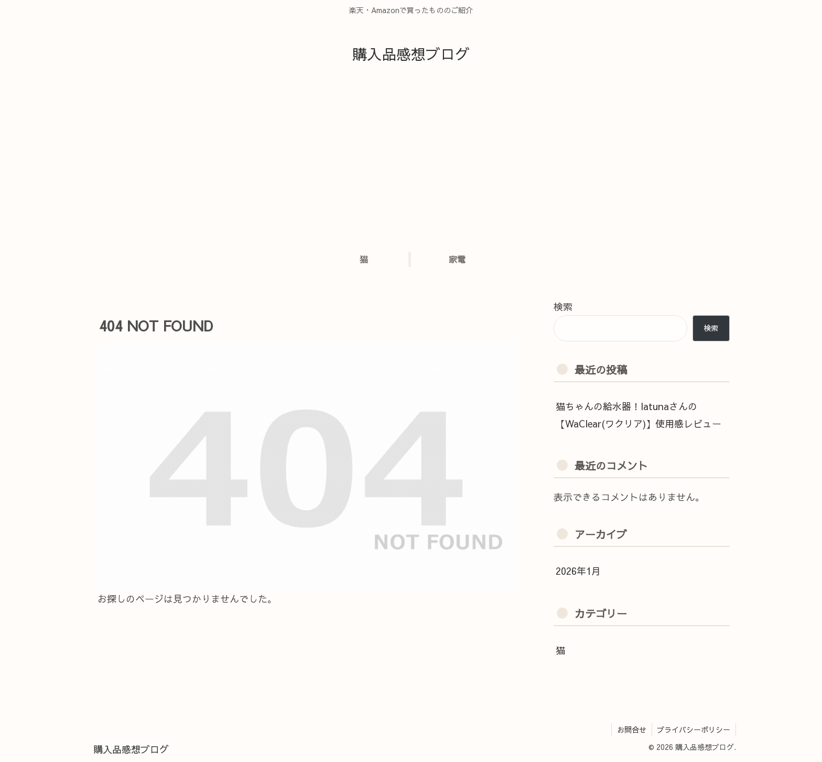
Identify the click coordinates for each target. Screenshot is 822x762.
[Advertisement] (411, 161)
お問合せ (631, 729)
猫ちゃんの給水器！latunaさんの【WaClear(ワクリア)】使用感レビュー (638, 415)
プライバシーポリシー (693, 729)
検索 (563, 306)
